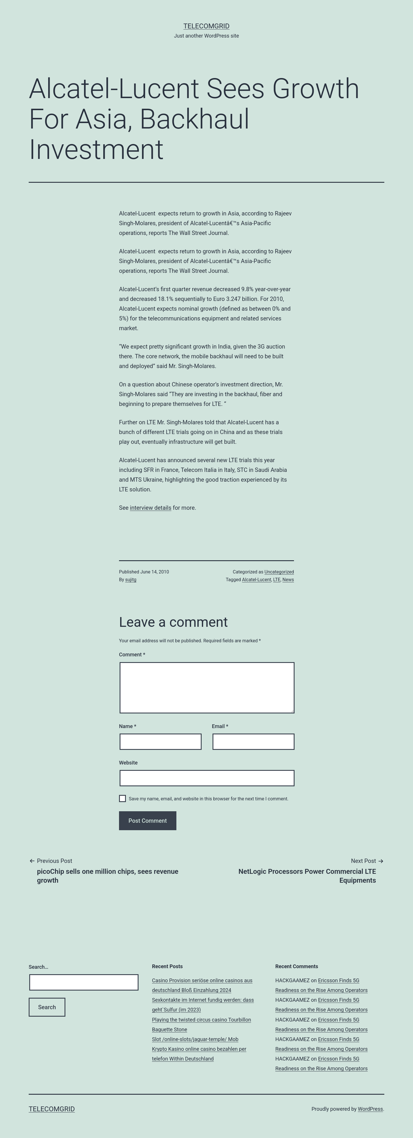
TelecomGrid (206, 26)
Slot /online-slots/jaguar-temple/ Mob (195, 1039)
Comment (132, 654)
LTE (276, 579)
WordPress (370, 1109)
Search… (38, 967)
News (288, 579)
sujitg (131, 579)
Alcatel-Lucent (256, 579)
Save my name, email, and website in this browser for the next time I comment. (209, 799)
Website (128, 763)
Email (220, 726)
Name (127, 726)
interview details (151, 507)
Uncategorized (279, 572)
